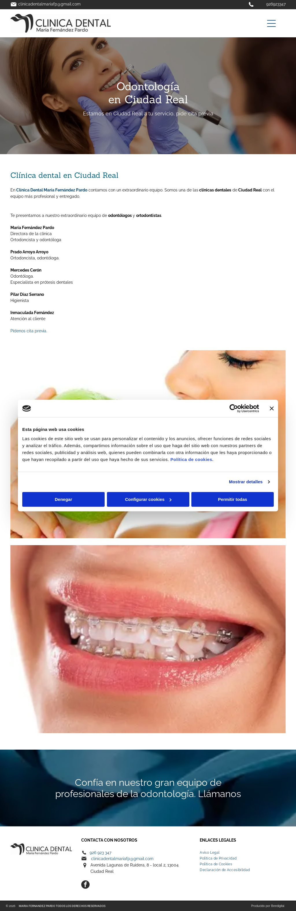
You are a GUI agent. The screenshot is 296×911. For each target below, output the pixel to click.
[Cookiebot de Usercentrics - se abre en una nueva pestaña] (233, 408)
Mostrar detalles (246, 481)
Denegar (63, 499)
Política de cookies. (191, 459)
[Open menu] (271, 23)
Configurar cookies (148, 499)
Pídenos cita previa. (28, 331)
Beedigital (277, 906)
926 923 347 (100, 852)
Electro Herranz (29, 840)
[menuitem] (242, 852)
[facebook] (85, 885)
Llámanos (219, 793)
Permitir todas (232, 499)
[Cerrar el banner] (272, 408)
